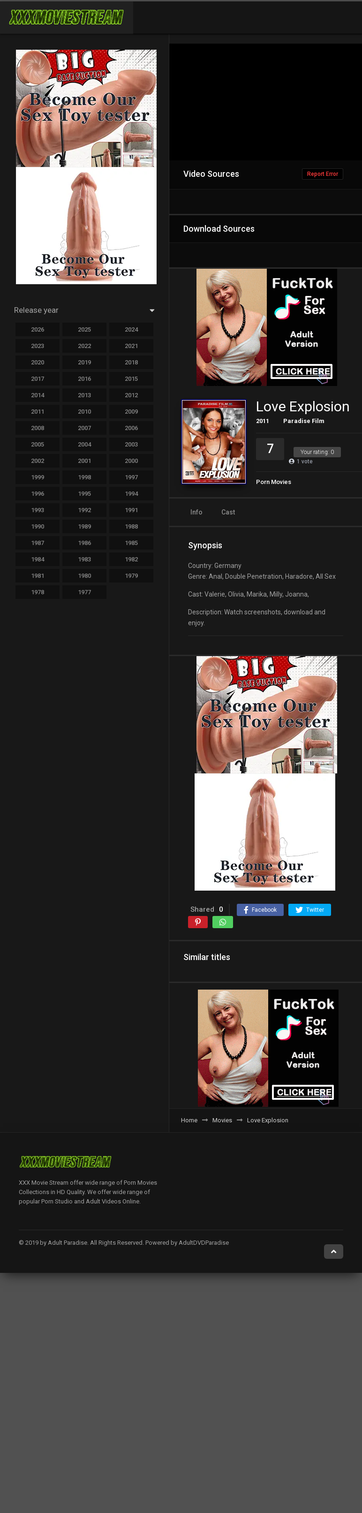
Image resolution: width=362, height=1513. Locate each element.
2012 (131, 395)
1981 (37, 575)
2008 (37, 427)
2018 (131, 362)
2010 (84, 411)
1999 (37, 477)
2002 (37, 460)
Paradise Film (303, 420)
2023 (37, 345)
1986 (84, 542)
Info (196, 512)
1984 (37, 559)
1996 (37, 493)
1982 (131, 559)
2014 (37, 395)
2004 (84, 444)
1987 (37, 542)
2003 (131, 444)
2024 (131, 329)
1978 (37, 592)
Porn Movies (273, 482)
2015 (131, 378)
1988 (131, 526)
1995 (84, 493)
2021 (131, 345)
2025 (84, 329)
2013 (84, 395)
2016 (84, 378)
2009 (131, 411)
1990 (37, 526)
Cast (228, 512)
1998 (84, 477)
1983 (84, 559)
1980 (84, 575)
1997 (131, 477)
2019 (84, 362)
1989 (84, 526)
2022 (84, 345)
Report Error (322, 174)
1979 (131, 575)
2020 (37, 362)
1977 (84, 592)
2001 (84, 460)
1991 (131, 510)
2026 (37, 329)
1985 (131, 542)
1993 (37, 510)
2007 (84, 427)
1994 (131, 493)
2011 (262, 420)
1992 (84, 510)
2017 (37, 378)
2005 (37, 444)
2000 (131, 460)
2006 (131, 427)
